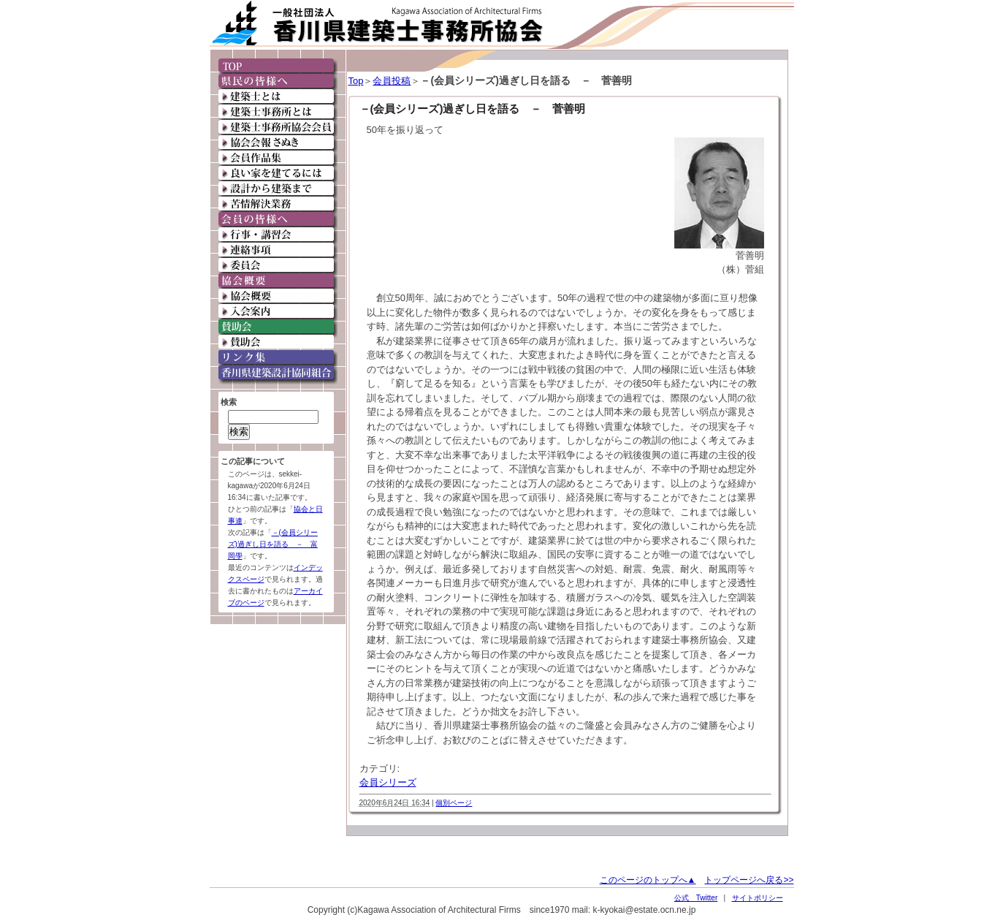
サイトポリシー (757, 898)
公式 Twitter (695, 898)
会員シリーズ (387, 782)
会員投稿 (392, 80)
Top (356, 80)
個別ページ (453, 803)
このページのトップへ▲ (648, 880)
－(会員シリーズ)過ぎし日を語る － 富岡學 (273, 544)
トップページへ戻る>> (748, 880)
